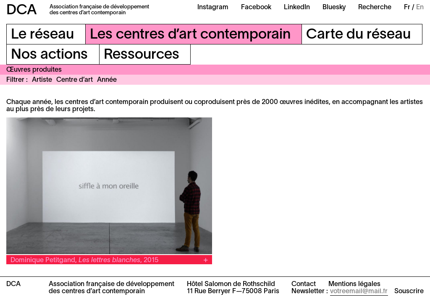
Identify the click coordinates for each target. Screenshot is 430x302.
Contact (303, 284)
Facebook (256, 7)
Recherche (374, 7)
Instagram (212, 7)
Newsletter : (309, 291)
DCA (21, 10)
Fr (407, 7)
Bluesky (334, 7)
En (420, 7)
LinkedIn (297, 7)
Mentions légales (354, 284)
